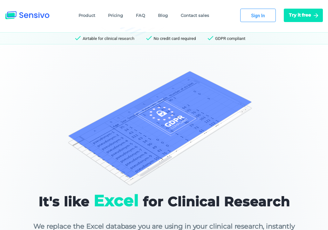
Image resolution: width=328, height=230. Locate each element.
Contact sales (195, 15)
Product (86, 15)
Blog (163, 15)
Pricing (115, 15)
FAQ (140, 15)
